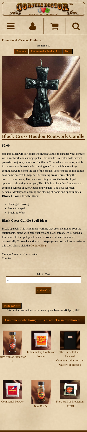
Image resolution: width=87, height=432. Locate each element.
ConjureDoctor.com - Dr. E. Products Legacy (41, 423)
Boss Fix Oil (41, 398)
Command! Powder (12, 394)
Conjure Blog (38, 245)
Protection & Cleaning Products (21, 40)
